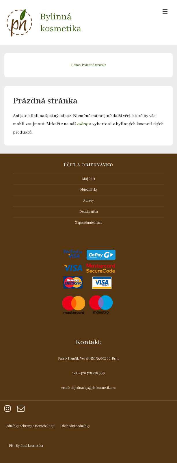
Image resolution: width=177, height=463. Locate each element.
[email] (21, 411)
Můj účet (88, 179)
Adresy (88, 200)
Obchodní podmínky (75, 426)
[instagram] (8, 411)
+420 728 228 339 (91, 373)
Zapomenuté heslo (88, 222)
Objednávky (88, 189)
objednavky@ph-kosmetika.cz (93, 388)
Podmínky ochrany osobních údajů (29, 426)
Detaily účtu (88, 211)
